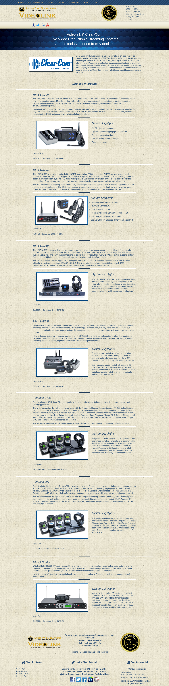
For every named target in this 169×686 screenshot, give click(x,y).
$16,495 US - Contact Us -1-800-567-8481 (50, 469)
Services (51, 2)
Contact (96, 2)
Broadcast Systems (23, 676)
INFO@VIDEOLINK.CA (134, 11)
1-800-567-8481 (132, 9)
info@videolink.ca (90, 646)
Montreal (84, 652)
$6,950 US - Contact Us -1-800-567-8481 (48, 159)
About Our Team (22, 671)
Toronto (74, 652)
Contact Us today (23, 673)
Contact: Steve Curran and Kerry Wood (135, 677)
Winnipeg (93, 652)
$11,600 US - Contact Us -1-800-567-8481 (48, 310)
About (86, 2)
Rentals (62, 2)
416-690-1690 (131, 6)
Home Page (21, 669)
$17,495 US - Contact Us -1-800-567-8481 (48, 548)
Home (21, 2)
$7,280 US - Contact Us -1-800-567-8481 (48, 387)
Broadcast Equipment (35, 2)
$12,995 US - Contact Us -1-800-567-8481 (48, 621)
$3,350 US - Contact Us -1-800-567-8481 (48, 234)
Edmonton (103, 652)
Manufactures (74, 2)
